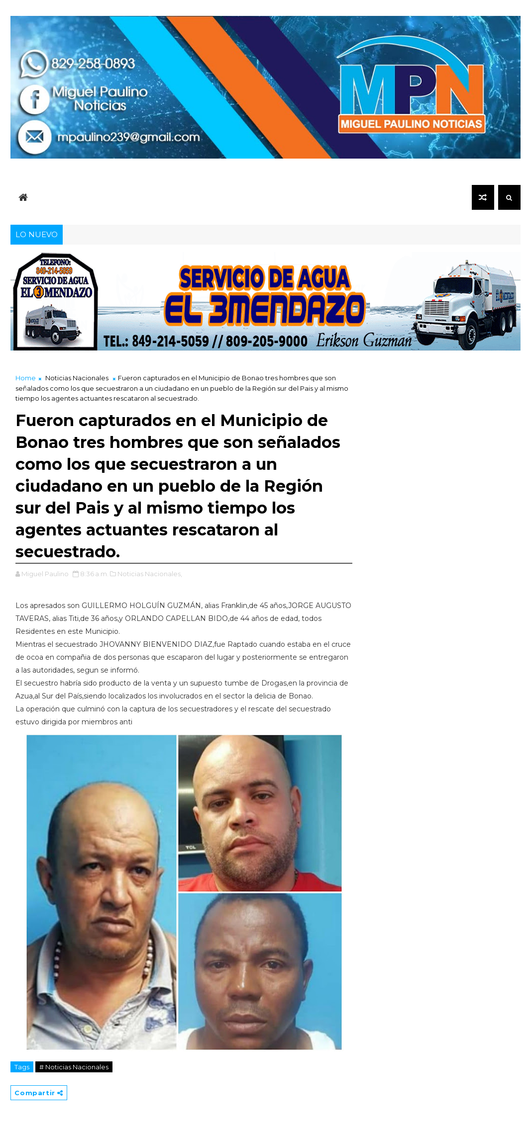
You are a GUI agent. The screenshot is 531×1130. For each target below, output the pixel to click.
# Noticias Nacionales (73, 1067)
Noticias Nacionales (76, 378)
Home (25, 378)
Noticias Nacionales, (149, 574)
